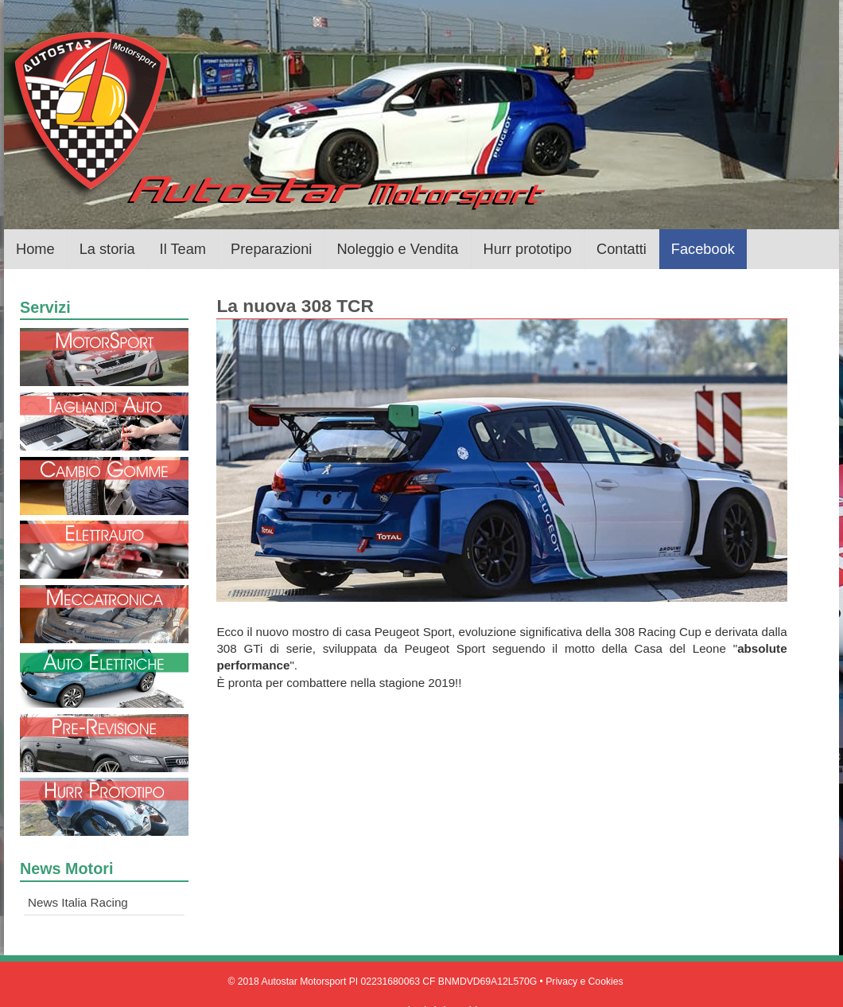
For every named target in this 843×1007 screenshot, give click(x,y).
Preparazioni (271, 248)
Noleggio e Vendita (397, 248)
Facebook (703, 248)
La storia (107, 248)
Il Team (183, 248)
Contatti (621, 248)
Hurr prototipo (528, 248)
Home (35, 248)
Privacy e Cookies (584, 981)
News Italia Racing (78, 902)
